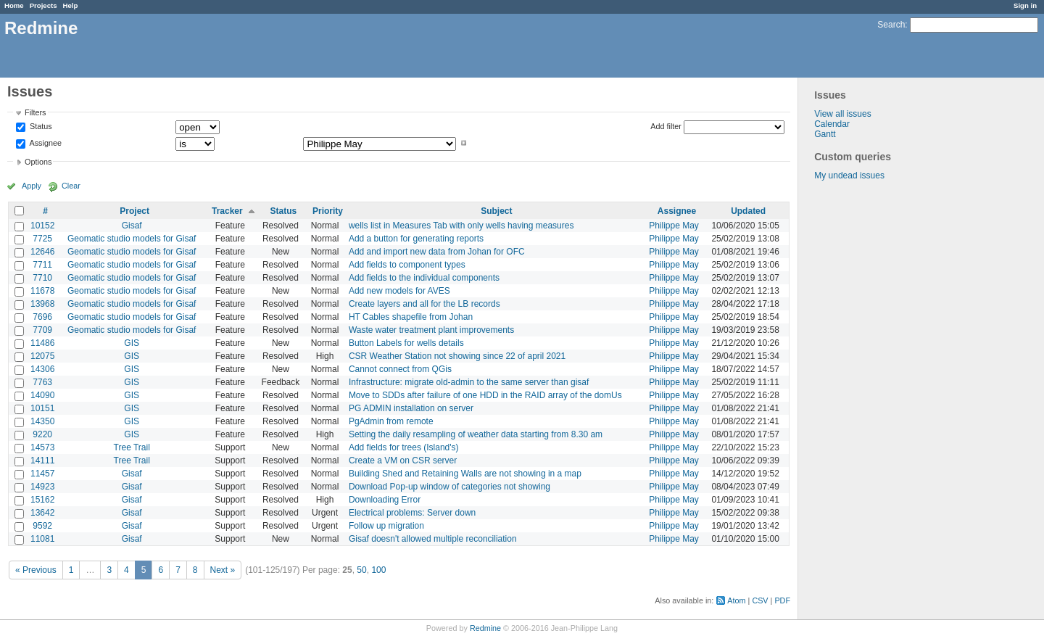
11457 (42, 473)
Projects (43, 5)
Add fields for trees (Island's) (404, 447)
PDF (782, 600)
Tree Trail (132, 447)
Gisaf (132, 225)
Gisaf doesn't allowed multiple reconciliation (433, 539)
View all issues (842, 114)
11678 (42, 291)
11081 (42, 539)
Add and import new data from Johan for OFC (437, 252)
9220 (42, 434)
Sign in (1025, 5)
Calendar (832, 124)
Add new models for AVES (399, 291)
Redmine (485, 628)
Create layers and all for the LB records (424, 304)
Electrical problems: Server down (412, 513)
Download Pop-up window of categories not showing (449, 487)
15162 (42, 500)
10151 (42, 408)
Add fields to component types (407, 265)
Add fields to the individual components (424, 278)
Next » (223, 570)
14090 (42, 395)
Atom (736, 600)
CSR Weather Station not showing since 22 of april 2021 (457, 356)
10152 (42, 225)
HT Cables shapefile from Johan (411, 317)
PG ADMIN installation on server (411, 408)
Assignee (45, 143)
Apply (31, 185)
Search (891, 25)
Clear (71, 185)
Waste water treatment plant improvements (431, 330)
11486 (42, 343)
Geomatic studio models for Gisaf (131, 239)
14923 (42, 487)
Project (134, 211)
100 (378, 570)
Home (14, 5)
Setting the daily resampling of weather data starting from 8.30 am (475, 434)
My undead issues (849, 175)
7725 (42, 239)
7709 (42, 330)
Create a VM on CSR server (403, 460)
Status (40, 127)
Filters (35, 112)
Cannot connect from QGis (400, 369)
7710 (42, 278)
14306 (42, 369)
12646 (42, 252)
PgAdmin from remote (391, 421)
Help (70, 5)
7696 (42, 317)
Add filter (666, 126)
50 (361, 570)
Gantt (824, 134)
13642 (42, 513)
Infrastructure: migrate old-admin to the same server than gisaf (469, 382)
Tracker (227, 211)
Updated (748, 211)
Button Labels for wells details (406, 343)
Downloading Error (384, 500)
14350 (42, 421)
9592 (42, 526)
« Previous (36, 570)
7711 (42, 265)
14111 (42, 460)
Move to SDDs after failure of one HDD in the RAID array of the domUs (485, 395)
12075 (42, 356)
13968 (42, 304)
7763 (42, 382)
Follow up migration (386, 526)
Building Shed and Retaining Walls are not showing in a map (465, 473)
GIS (131, 343)
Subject (496, 211)
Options (38, 161)
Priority (327, 211)
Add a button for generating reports (416, 239)
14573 (42, 447)
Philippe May (674, 225)
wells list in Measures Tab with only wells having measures (461, 225)
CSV (760, 600)
